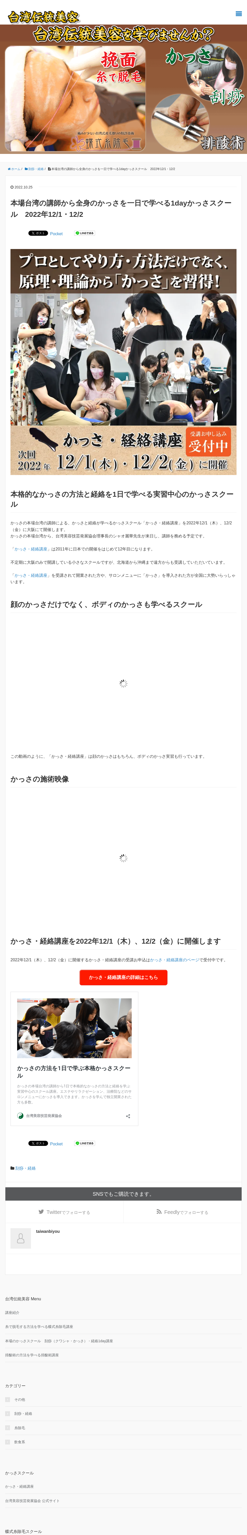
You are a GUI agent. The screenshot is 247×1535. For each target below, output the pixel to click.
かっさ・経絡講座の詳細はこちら (123, 977)
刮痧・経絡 (25, 1168)
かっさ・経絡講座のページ (174, 960)
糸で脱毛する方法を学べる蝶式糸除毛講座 (39, 1327)
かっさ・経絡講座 (31, 549)
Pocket (56, 234)
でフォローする (68, 1212)
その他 (19, 1399)
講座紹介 (12, 1313)
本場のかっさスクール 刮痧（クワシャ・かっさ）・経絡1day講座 (59, 1341)
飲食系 (19, 1442)
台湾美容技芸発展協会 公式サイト (32, 1501)
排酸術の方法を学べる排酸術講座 (32, 1355)
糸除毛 (19, 1428)
